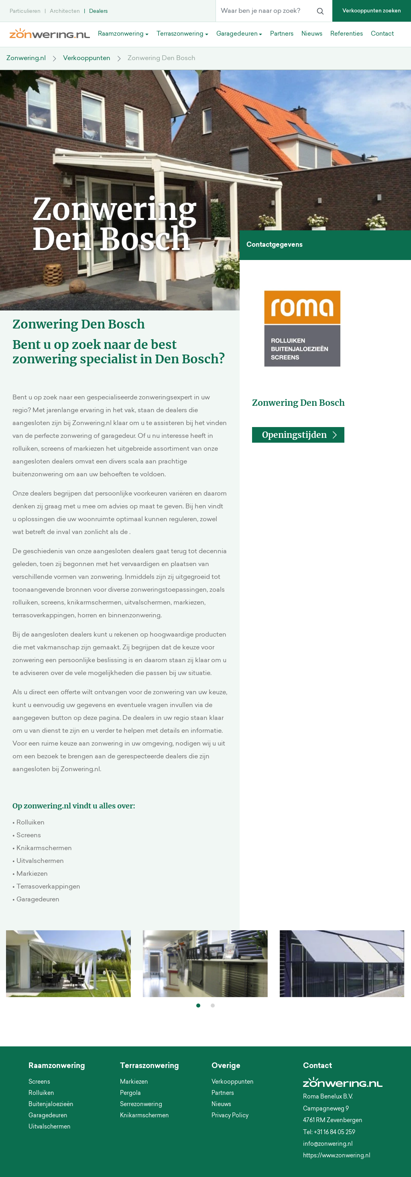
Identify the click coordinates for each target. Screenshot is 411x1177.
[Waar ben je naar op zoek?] (262, 11)
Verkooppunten (86, 58)
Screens (39, 1082)
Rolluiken (41, 1093)
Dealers (98, 11)
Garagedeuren (47, 1116)
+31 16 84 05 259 (334, 1133)
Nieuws (221, 1105)
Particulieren (25, 11)
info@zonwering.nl (328, 1144)
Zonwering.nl (26, 58)
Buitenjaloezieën (50, 1105)
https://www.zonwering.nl (336, 1156)
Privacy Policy (230, 1116)
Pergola (130, 1093)
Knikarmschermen (144, 1116)
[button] (298, 435)
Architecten (65, 11)
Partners (223, 1093)
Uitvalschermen (49, 1127)
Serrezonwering (141, 1105)
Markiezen (134, 1082)
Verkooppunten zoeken (371, 11)
